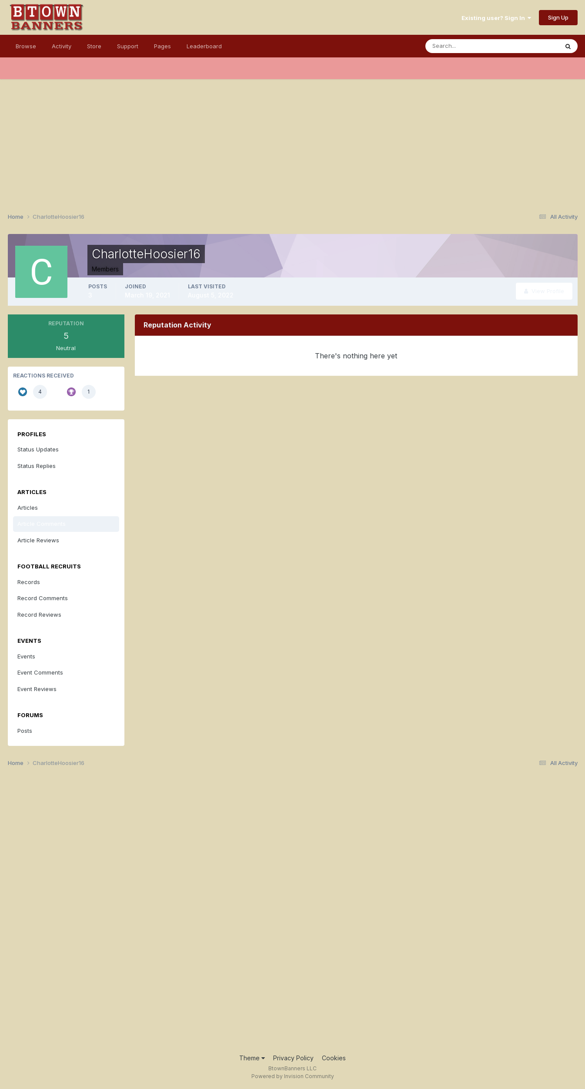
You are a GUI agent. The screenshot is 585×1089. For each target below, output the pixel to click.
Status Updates (38, 449)
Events (26, 656)
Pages (162, 46)
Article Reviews (38, 540)
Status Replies (36, 465)
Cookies (334, 1058)
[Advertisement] (293, 140)
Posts (24, 730)
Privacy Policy (293, 1058)
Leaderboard (204, 46)
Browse (26, 46)
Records (28, 581)
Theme (252, 1058)
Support (127, 46)
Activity (61, 46)
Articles (27, 507)
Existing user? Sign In (496, 17)
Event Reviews (37, 688)
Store (94, 46)
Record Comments (42, 598)
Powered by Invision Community (292, 1076)
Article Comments (41, 523)
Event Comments (40, 672)
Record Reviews (39, 614)
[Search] (463, 46)
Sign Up (558, 17)
